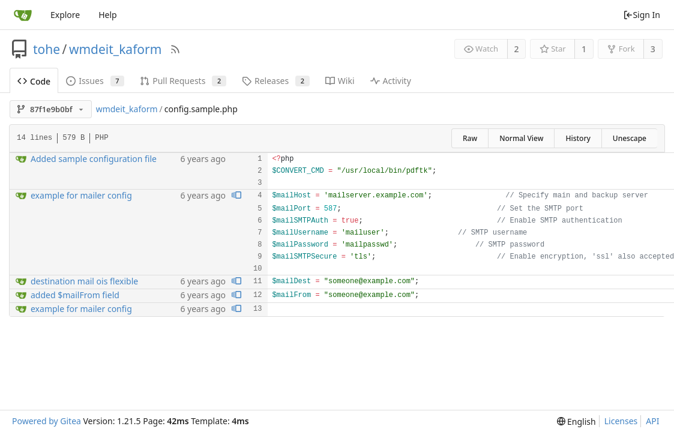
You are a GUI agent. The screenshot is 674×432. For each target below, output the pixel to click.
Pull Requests (183, 80)
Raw (470, 138)
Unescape (629, 138)
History (577, 138)
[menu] (576, 421)
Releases (276, 80)
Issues (95, 80)
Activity (390, 80)
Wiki (340, 80)
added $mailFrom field (75, 295)
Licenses (621, 421)
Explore (65, 14)
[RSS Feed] (175, 49)
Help (107, 14)
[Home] (23, 15)
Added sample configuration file (94, 158)
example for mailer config (81, 195)
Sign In (641, 14)
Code (33, 81)
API (652, 421)
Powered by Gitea (46, 421)
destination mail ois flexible (84, 281)
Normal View (521, 138)
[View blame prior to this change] (236, 196)
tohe (46, 49)
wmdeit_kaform (115, 49)
